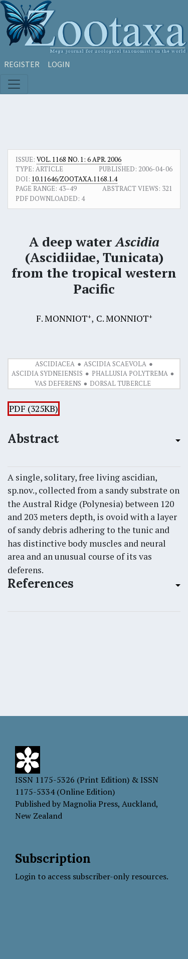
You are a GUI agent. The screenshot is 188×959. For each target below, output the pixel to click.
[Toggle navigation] (14, 84)
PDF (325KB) (33, 408)
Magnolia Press (90, 803)
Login (59, 64)
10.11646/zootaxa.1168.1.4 (74, 178)
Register (22, 64)
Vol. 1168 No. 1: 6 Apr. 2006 (79, 159)
